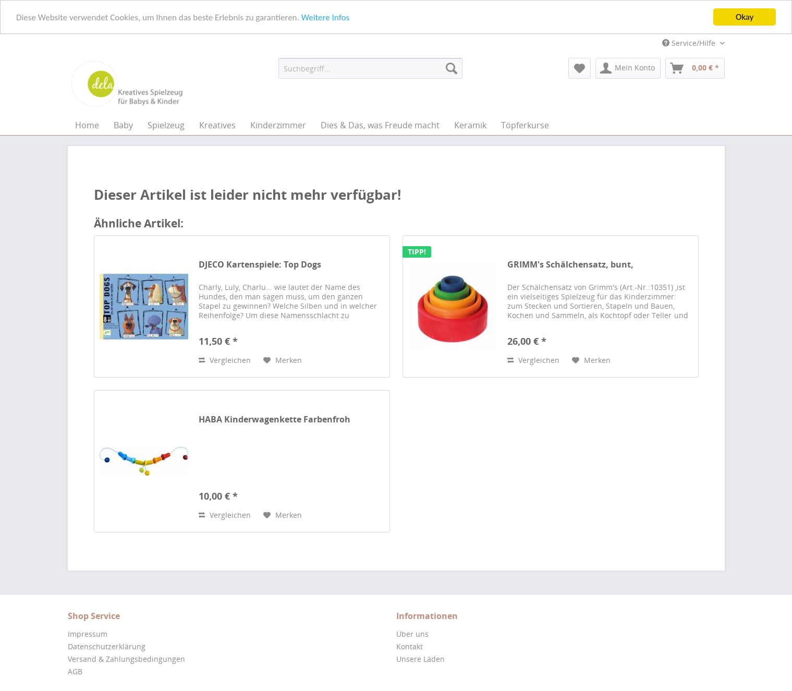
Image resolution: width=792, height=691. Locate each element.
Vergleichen (225, 360)
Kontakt (409, 646)
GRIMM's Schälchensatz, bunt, (570, 264)
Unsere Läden (420, 659)
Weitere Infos (325, 16)
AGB (75, 671)
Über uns (412, 634)
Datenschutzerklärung (106, 646)
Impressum (87, 634)
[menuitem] (370, 68)
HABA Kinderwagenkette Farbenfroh (274, 419)
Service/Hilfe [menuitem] (689, 43)
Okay (744, 16)
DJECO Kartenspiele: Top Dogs (260, 264)
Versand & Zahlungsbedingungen (126, 659)
